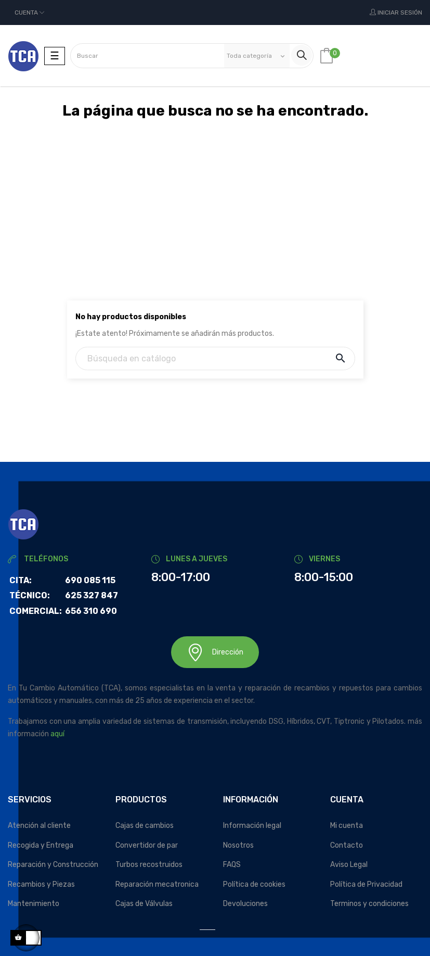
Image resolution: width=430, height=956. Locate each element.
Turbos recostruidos (149, 864)
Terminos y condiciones (369, 903)
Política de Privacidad (366, 884)
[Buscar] (215, 358)
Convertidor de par (146, 845)
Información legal (252, 825)
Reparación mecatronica (157, 884)
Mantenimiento (33, 903)
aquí (57, 733)
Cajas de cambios (144, 825)
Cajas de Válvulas (144, 903)
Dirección (215, 652)
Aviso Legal (349, 864)
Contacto (346, 845)
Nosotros (238, 845)
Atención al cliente (39, 825)
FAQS (232, 864)
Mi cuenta (346, 825)
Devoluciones (245, 903)
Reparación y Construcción (53, 864)
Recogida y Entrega (40, 845)
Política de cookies (254, 884)
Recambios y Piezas (41, 884)
